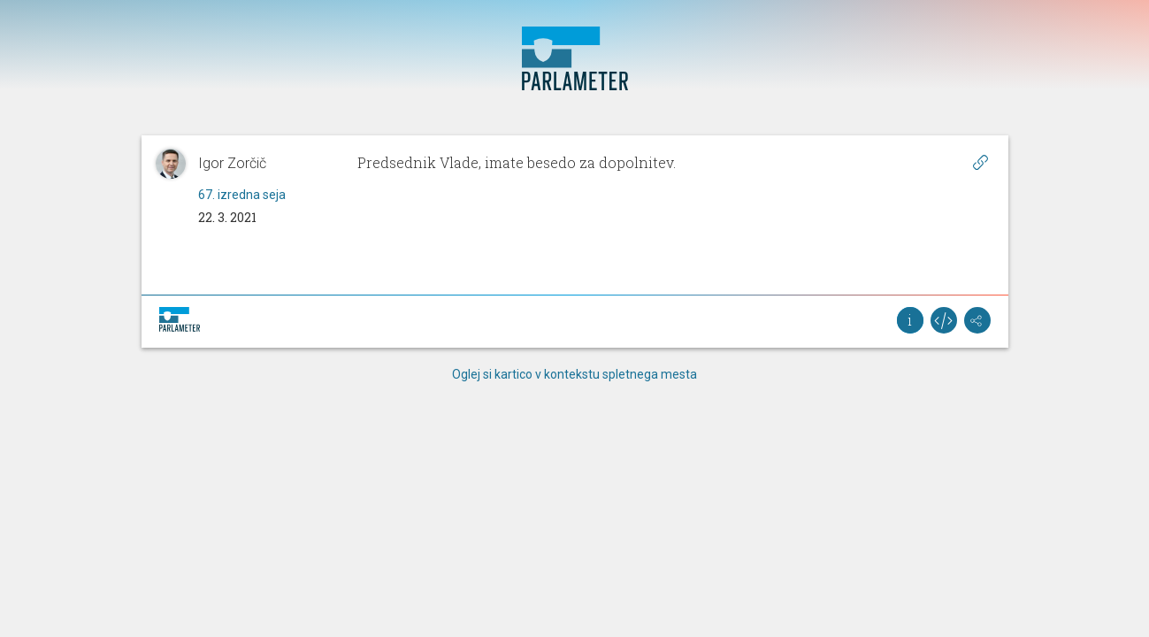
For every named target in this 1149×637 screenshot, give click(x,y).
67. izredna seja (242, 195)
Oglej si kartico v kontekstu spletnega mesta (574, 374)
